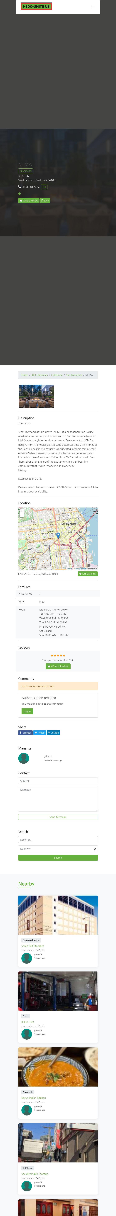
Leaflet (69, 569)
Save (45, 200)
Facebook (25, 732)
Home (24, 375)
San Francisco (74, 375)
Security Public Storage (34, 1173)
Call (44, 187)
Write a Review (29, 200)
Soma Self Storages (32, 945)
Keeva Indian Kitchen (33, 1097)
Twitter (40, 732)
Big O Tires (27, 1021)
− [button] (22, 515)
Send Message (58, 816)
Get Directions (87, 573)
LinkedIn (53, 732)
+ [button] (22, 511)
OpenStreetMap (81, 569)
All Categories (39, 375)
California (57, 375)
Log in (27, 711)
